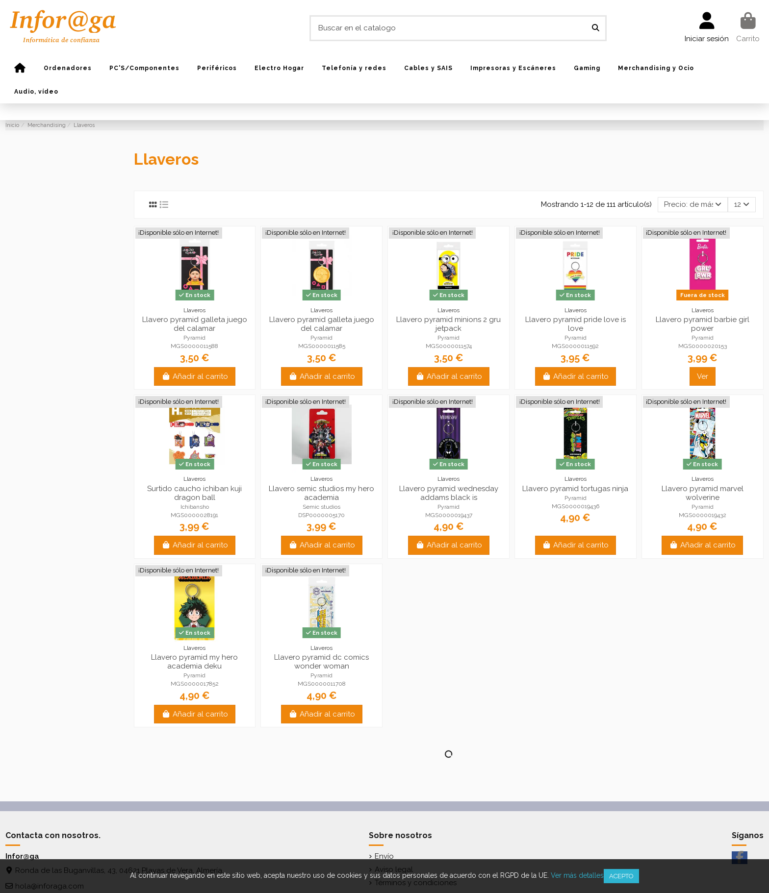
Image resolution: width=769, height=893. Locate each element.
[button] (68, 68)
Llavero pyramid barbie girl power (702, 324)
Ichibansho (194, 506)
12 (741, 204)
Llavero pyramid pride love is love (575, 324)
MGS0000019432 (702, 515)
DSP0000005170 (321, 515)
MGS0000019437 (448, 515)
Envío (384, 856)
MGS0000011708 (322, 683)
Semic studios (321, 506)
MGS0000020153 (702, 346)
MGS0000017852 (195, 683)
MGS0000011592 (575, 346)
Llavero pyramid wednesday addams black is (448, 493)
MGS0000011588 (194, 346)
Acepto (621, 876)
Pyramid (194, 337)
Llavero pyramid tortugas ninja (575, 488)
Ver (702, 376)
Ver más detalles (577, 875)
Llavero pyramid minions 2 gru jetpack (448, 324)
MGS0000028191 (194, 515)
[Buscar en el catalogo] (596, 28)
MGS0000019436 (575, 506)
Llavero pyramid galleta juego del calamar (194, 324)
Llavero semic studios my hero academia (321, 493)
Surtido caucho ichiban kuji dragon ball (194, 493)
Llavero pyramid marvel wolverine (702, 493)
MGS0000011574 (449, 346)
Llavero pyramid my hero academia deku (194, 661)
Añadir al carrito (194, 376)
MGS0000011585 (321, 346)
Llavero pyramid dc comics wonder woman (321, 661)
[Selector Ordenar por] (693, 204)
